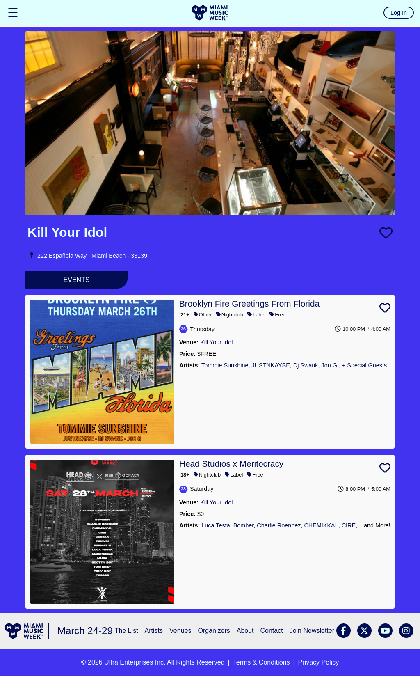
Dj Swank (305, 365)
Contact (271, 630)
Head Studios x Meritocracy (231, 463)
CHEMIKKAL (321, 525)
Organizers (214, 630)
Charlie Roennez (279, 525)
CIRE (349, 525)
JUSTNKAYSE (270, 365)
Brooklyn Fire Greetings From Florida (249, 303)
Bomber (243, 525)
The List (126, 630)
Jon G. (330, 365)
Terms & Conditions (261, 662)
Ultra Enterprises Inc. (134, 662)
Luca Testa (215, 525)
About (245, 630)
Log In (398, 12)
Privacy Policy (318, 662)
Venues (180, 630)
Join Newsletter (312, 630)
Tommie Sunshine (224, 365)
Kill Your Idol (216, 342)
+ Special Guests (364, 365)
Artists (154, 630)
